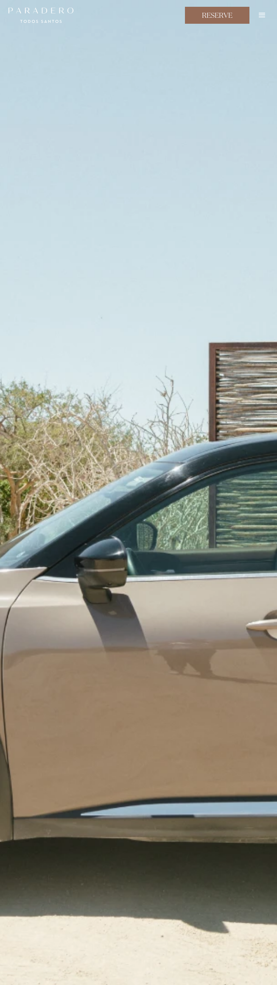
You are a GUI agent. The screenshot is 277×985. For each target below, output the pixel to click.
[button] (262, 15)
